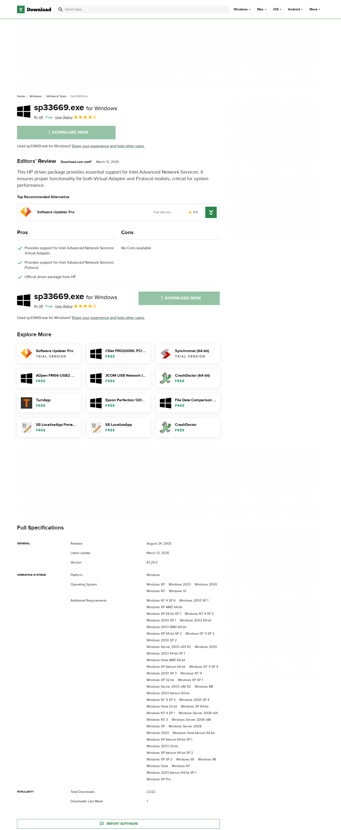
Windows (241, 9)
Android (294, 9)
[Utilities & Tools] (56, 96)
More (315, 9)
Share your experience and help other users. (108, 146)
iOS (275, 9)
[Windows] (35, 96)
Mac (260, 9)
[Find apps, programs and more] (143, 9)
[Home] (21, 96)
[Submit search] (60, 9)
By (38, 117)
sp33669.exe (75, 107)
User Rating (76, 117)
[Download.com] (34, 9)
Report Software (118, 823)
